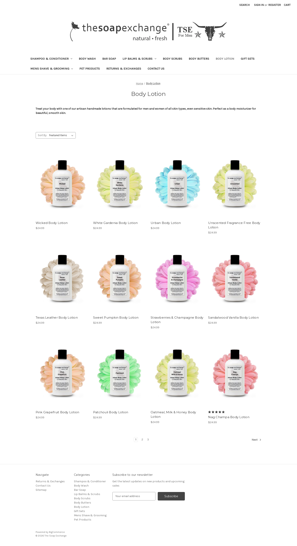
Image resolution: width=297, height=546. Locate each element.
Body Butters (199, 58)
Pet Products (89, 68)
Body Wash (87, 58)
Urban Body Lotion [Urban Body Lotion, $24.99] (166, 223)
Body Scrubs (172, 58)
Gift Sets (247, 58)
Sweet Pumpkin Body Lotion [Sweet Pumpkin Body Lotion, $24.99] (115, 317)
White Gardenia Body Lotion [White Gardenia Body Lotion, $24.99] (115, 223)
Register (274, 5)
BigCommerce (57, 532)
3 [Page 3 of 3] (148, 439)
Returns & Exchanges (123, 68)
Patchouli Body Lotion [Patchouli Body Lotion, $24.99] (110, 412)
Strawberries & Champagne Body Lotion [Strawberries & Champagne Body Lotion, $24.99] (177, 320)
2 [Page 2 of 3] (142, 439)
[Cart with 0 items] (287, 5)
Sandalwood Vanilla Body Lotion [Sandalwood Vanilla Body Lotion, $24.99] (233, 317)
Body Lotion (225, 58)
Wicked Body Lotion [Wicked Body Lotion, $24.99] (52, 223)
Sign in (259, 5)
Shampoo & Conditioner (51, 58)
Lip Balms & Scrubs (139, 58)
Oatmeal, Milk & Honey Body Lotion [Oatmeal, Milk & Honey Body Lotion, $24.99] (173, 414)
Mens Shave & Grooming (51, 68)
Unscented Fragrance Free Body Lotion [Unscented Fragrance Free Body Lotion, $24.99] (234, 225)
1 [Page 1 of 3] (135, 439)
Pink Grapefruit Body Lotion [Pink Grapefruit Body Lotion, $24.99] (57, 412)
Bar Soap (109, 58)
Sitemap (41, 490)
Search (244, 5)
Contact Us (156, 68)
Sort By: (42, 135)
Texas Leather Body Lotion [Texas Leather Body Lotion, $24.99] (57, 317)
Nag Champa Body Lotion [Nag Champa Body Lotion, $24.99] (228, 417)
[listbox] (62, 135)
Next (256, 440)
